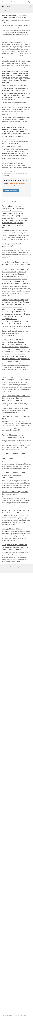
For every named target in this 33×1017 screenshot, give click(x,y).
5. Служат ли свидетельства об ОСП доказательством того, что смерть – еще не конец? (15, 547)
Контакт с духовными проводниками (11, 1015)
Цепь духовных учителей (12, 529)
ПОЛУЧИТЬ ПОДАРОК (10, 190)
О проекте (12, 567)
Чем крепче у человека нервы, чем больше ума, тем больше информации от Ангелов (16, 398)
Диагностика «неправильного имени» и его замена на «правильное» (14, 455)
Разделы (19, 567)
